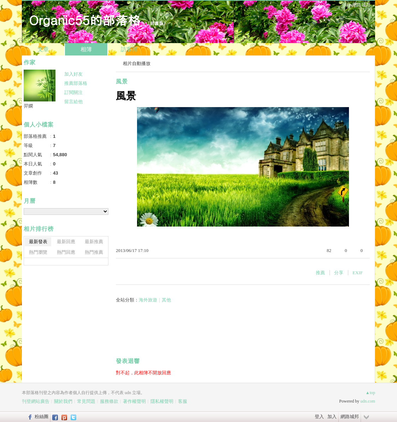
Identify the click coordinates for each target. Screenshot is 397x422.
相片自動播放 (136, 63)
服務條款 (109, 401)
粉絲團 (41, 416)
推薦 (320, 272)
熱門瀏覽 (38, 252)
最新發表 (38, 241)
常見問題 (86, 401)
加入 (332, 416)
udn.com (367, 401)
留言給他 (73, 101)
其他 (166, 300)
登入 (319, 416)
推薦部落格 (75, 83)
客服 (182, 401)
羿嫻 (28, 106)
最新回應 (66, 241)
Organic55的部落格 (85, 20)
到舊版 (157, 23)
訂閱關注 (73, 92)
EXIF (357, 272)
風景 (122, 81)
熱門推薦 (94, 252)
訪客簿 (129, 49)
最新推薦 (94, 241)
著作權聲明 (134, 401)
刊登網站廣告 (35, 401)
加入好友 (73, 74)
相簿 (86, 49)
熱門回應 (66, 252)
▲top (370, 392)
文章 (43, 49)
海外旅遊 (148, 300)
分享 (338, 272)
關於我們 (63, 401)
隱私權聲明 (161, 401)
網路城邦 (349, 416)
